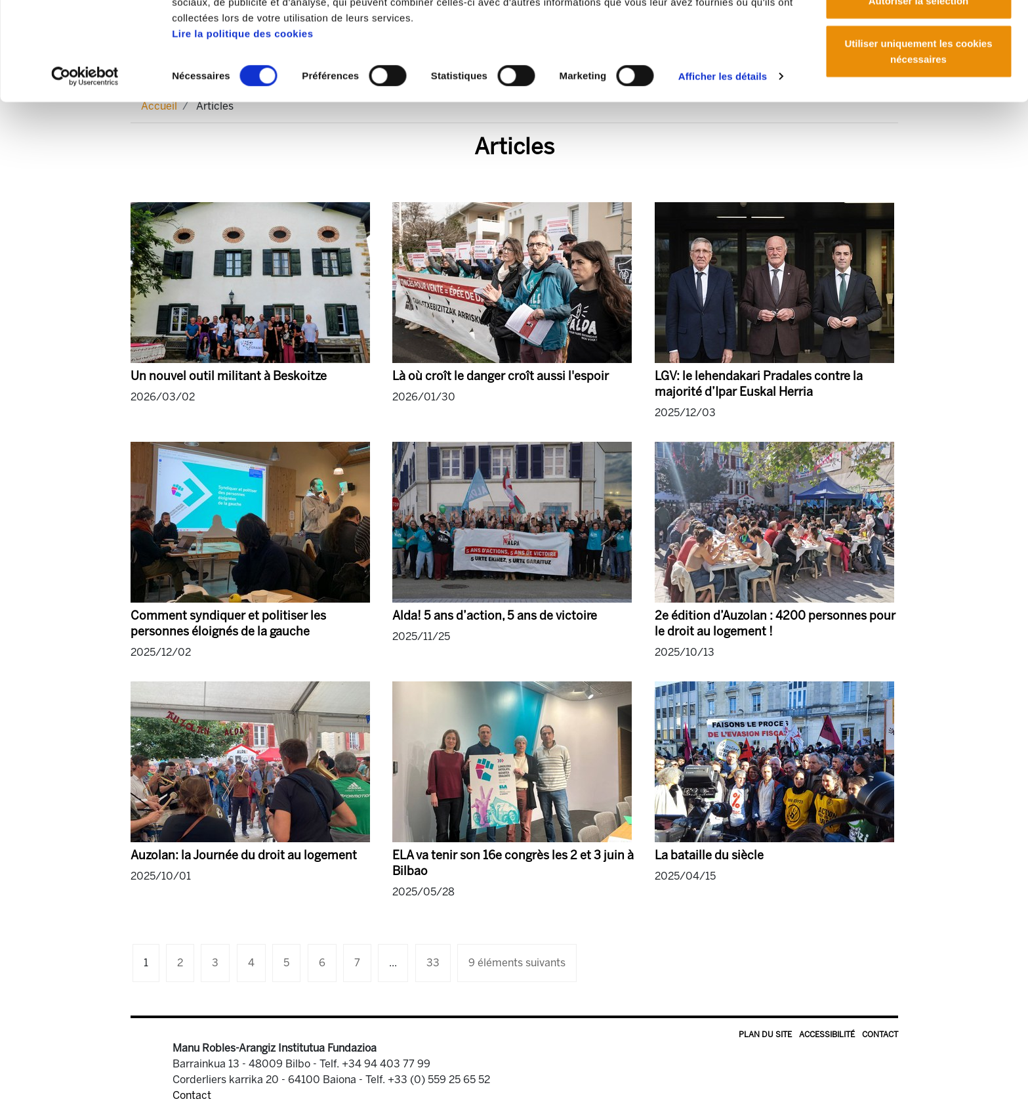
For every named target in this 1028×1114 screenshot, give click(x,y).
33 (433, 962)
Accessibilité (827, 1034)
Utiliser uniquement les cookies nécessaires (918, 128)
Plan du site (765, 1034)
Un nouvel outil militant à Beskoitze (229, 376)
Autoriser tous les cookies (918, 34)
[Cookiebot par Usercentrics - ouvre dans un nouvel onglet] (85, 153)
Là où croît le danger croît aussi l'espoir (500, 376)
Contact (880, 1034)
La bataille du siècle (709, 855)
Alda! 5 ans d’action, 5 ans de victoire (494, 616)
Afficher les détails (722, 153)
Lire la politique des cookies (242, 110)
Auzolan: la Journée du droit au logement (244, 855)
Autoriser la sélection (919, 77)
